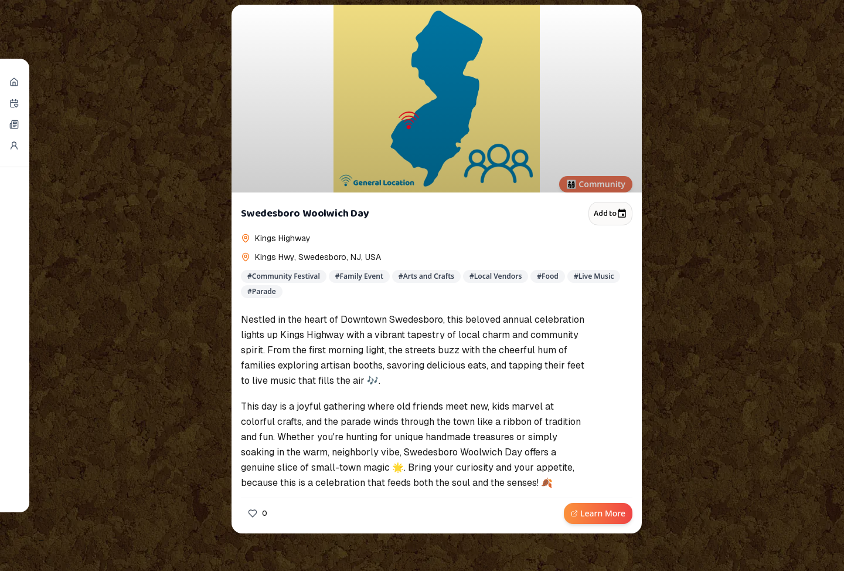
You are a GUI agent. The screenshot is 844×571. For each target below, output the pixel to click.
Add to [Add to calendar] (610, 213)
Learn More (598, 513)
